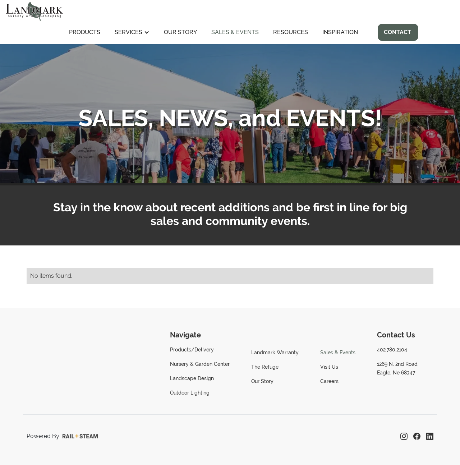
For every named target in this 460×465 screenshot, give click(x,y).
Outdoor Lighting (190, 393)
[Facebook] (416, 436)
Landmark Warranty (275, 352)
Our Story (180, 32)
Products (84, 32)
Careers (329, 381)
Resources (290, 32)
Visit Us (329, 367)
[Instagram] (404, 436)
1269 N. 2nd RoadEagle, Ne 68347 (397, 368)
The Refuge (265, 367)
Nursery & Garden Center (200, 364)
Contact (397, 32)
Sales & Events (235, 32)
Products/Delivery (192, 350)
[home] (34, 10)
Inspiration (340, 32)
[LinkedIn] (429, 436)
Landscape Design (192, 378)
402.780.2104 (392, 350)
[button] (132, 32)
